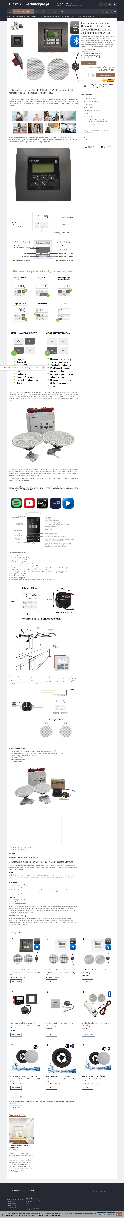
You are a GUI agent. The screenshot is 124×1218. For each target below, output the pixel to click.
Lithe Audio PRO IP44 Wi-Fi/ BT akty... (94, 1078)
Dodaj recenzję (33, 859)
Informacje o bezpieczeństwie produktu (22, 847)
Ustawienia (101, 1214)
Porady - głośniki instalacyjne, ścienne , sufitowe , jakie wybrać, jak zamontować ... (34, 1200)
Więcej (17, 1176)
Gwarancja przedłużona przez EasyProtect (33, 1209)
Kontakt (45, 12)
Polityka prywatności (13, 1202)
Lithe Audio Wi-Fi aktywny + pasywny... (23, 1078)
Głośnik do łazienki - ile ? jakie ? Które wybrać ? (19, 1150)
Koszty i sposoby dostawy (15, 1200)
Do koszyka (16, 983)
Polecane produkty (17, 934)
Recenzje (13, 854)
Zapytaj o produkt (89, 63)
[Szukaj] (104, 11)
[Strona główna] (29, 4)
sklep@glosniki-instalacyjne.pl (93, 110)
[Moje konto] (111, 11)
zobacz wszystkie (17, 76)
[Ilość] (86, 75)
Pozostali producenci (95, 53)
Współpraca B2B (58, 12)
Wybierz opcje (88, 1036)
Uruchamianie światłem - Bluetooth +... (23, 972)
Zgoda (119, 1214)
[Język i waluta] (115, 11)
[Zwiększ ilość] (82, 75)
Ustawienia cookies (13, 1208)
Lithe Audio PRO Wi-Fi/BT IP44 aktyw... (59, 1078)
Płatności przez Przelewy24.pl (11, 1205)
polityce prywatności (54, 1215)
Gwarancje (29, 1206)
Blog (37, 12)
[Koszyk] (107, 11)
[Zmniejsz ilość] (89, 75)
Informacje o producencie (17, 849)
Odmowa (111, 1214)
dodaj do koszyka (104, 75)
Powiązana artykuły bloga (21, 1118)
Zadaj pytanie (15, 1110)
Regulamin (10, 1198)
